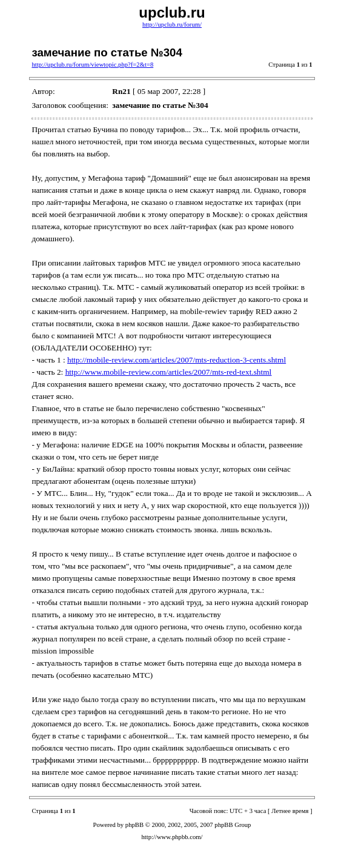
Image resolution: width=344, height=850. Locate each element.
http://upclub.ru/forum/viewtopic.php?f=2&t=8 (92, 64)
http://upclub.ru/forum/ (172, 24)
